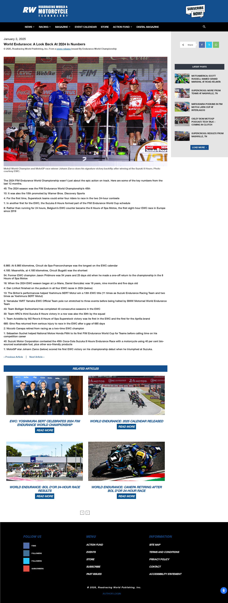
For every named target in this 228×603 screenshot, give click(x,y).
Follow (75, 553)
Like (77, 546)
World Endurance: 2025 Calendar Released (126, 421)
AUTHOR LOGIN (112, 593)
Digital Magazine (147, 26)
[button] (204, 26)
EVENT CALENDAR (86, 26)
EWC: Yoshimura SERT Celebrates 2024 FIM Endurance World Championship (44, 423)
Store (105, 26)
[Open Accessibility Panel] (223, 590)
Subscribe (74, 569)
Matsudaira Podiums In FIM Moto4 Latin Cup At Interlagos (206, 107)
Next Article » (36, 356)
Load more (199, 147)
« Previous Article (13, 356)
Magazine (62, 26)
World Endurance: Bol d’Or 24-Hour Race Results (44, 489)
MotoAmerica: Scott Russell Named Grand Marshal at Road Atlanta (206, 78)
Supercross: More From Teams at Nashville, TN (206, 92)
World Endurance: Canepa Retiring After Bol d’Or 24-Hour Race (126, 489)
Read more (44, 430)
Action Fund (122, 26)
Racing (45, 26)
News (29, 26)
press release (64, 48)
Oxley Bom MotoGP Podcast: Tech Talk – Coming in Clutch (203, 121)
